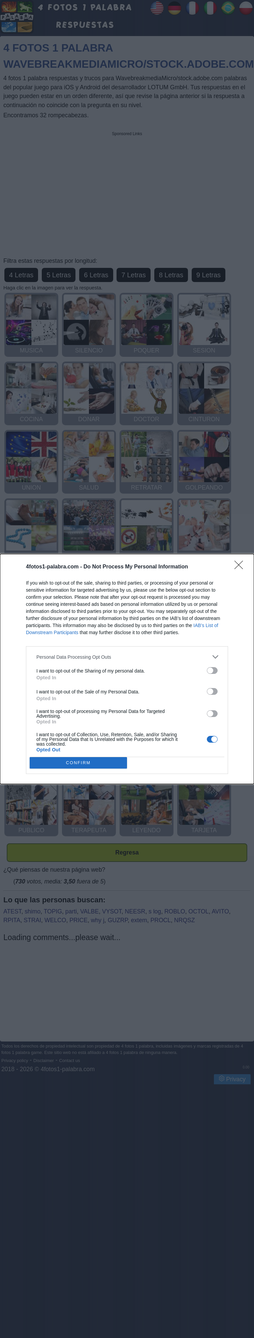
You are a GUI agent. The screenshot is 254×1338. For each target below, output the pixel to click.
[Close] (240, 567)
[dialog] (127, 669)
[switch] (212, 670)
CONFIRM (78, 763)
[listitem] (127, 656)
